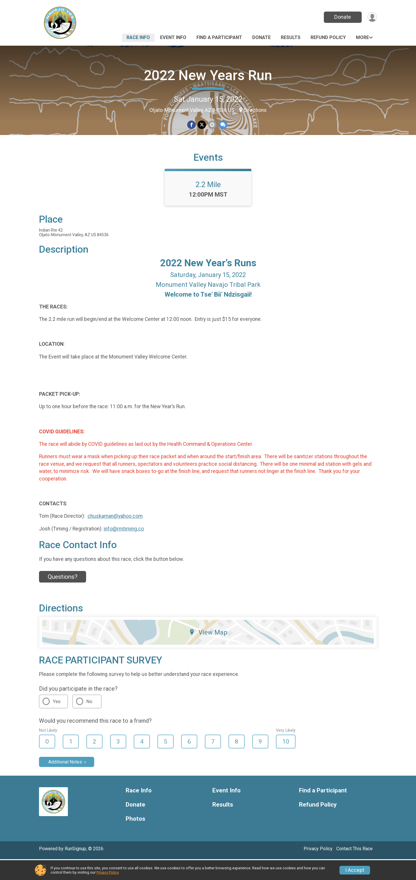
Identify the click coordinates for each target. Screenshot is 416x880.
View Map (208, 653)
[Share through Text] (222, 125)
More (362, 37)
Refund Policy (328, 37)
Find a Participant (219, 37)
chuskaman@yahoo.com (115, 537)
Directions (255, 110)
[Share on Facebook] (191, 125)
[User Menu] (371, 17)
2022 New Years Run (208, 75)
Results (290, 37)
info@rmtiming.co (124, 549)
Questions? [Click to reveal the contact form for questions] (62, 597)
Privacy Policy (107, 872)
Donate (341, 17)
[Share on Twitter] (202, 125)
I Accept (354, 870)
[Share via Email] (212, 125)
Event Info (173, 37)
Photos (135, 839)
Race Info (138, 37)
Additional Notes (65, 782)
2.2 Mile (208, 205)
